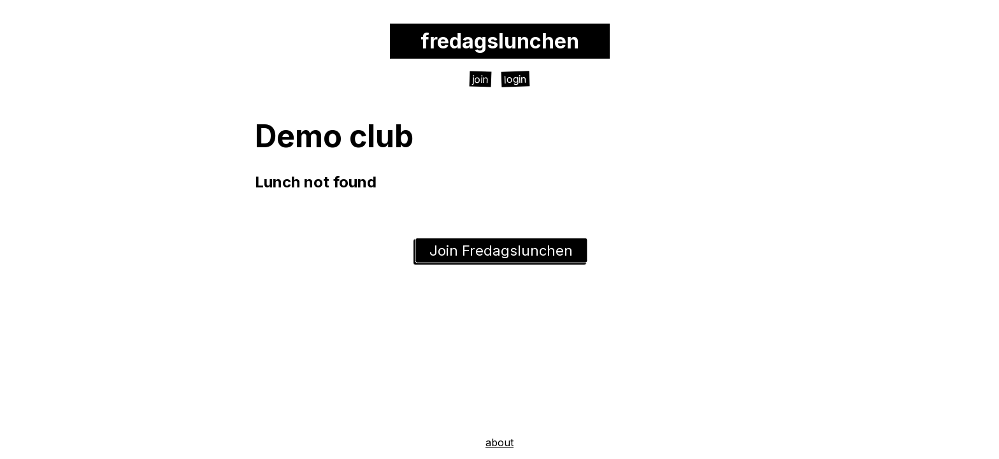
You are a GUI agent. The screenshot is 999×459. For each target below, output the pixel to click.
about (499, 442)
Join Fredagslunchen (501, 250)
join (480, 79)
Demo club (334, 136)
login (516, 79)
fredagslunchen (499, 41)
